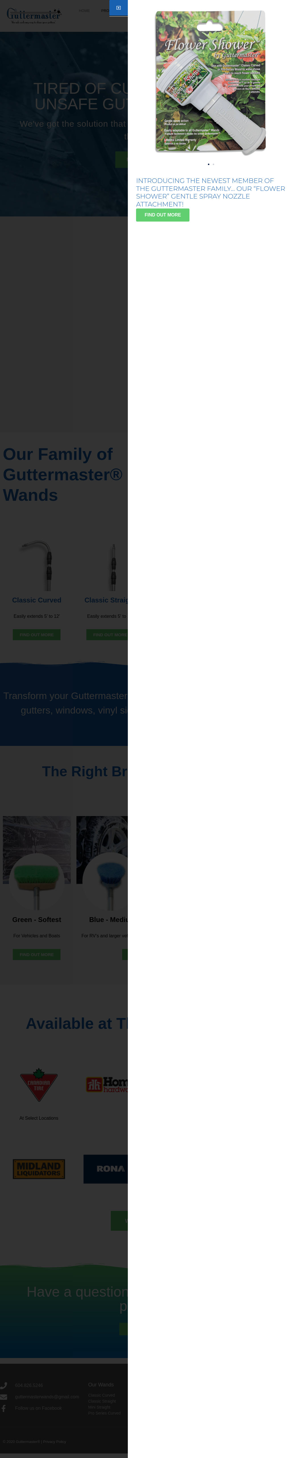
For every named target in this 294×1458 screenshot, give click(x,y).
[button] (208, 164)
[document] (147, 729)
